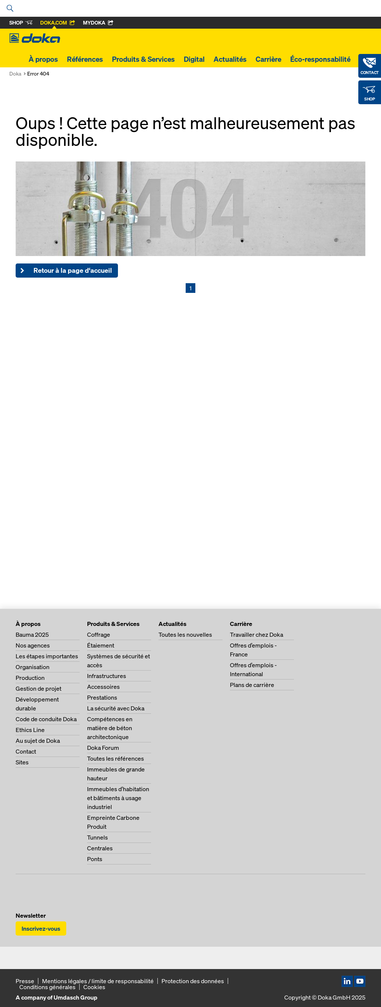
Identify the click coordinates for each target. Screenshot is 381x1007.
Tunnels (97, 837)
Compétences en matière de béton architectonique (109, 728)
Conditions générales (47, 987)
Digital (194, 59)
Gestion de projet (38, 688)
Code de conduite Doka (46, 719)
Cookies (94, 987)
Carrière (268, 59)
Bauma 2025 (32, 634)
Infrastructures (106, 676)
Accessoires (103, 686)
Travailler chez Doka (256, 634)
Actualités (230, 59)
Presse (25, 981)
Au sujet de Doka (38, 740)
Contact (26, 751)
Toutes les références (115, 758)
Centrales (100, 848)
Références (85, 59)
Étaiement (100, 645)
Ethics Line (30, 730)
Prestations (102, 697)
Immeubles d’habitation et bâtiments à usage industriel (118, 798)
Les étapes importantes (47, 656)
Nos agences (33, 645)
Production (30, 678)
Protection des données (192, 981)
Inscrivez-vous (41, 928)
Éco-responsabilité (320, 59)
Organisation (32, 667)
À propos (43, 59)
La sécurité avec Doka (115, 708)
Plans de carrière (252, 685)
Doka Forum (103, 748)
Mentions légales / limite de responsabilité (98, 981)
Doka (15, 73)
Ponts (94, 859)
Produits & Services (143, 59)
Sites (22, 762)
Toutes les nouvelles (185, 634)
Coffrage (98, 634)
